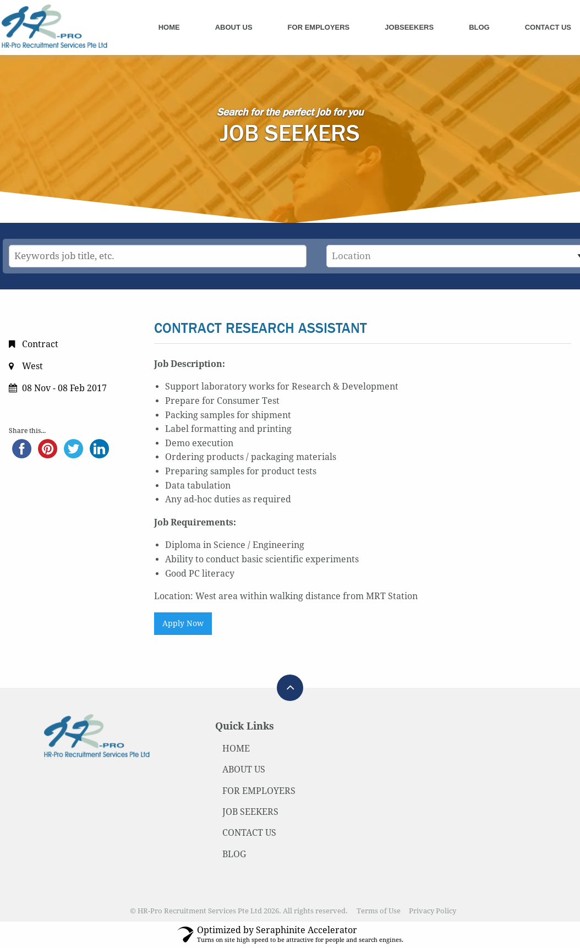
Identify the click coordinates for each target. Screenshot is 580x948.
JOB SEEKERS (250, 812)
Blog (479, 27)
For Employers (319, 27)
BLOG (234, 854)
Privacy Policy (432, 911)
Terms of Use (379, 911)
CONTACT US (249, 833)
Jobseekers (409, 27)
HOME (236, 748)
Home (169, 27)
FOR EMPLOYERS (259, 791)
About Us (234, 27)
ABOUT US (243, 769)
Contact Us (548, 27)
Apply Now (183, 623)
